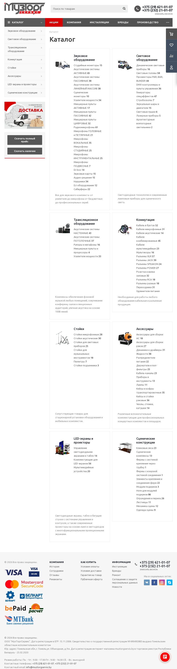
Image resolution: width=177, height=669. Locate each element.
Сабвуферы (82, 189)
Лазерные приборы (148, 115)
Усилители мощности (87, 100)
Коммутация (15, 59)
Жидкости (143, 353)
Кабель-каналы (146, 373)
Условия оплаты (90, 566)
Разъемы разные (147, 283)
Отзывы (54, 575)
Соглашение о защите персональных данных (125, 581)
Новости (117, 586)
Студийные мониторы (88, 65)
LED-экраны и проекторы (22, 84)
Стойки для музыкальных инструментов (83, 354)
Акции (53, 22)
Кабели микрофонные (150, 229)
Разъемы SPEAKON (148, 264)
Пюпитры (80, 361)
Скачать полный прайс (24, 140)
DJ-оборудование (85, 185)
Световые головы (148, 73)
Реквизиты (56, 579)
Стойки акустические (87, 338)
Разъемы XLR (145, 256)
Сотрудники (56, 570)
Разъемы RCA (145, 279)
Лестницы (143, 502)
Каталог (18, 22)
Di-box (79, 169)
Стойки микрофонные (88, 334)
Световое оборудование (22, 39)
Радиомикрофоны (86, 127)
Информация (121, 562)
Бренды (123, 22)
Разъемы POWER (147, 268)
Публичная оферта (91, 579)
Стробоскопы (145, 100)
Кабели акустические (149, 233)
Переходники (145, 287)
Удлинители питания (148, 291)
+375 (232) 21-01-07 (157, 10)
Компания (74, 22)
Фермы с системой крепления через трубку (147, 463)
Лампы (141, 384)
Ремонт (116, 575)
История (54, 566)
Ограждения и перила (150, 498)
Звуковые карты (85, 173)
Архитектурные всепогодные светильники (145, 123)
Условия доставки (91, 570)
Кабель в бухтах (147, 225)
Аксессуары (14, 76)
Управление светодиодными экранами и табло (85, 452)
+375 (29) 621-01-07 (157, 6)
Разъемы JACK (146, 260)
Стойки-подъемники (86, 365)
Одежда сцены (145, 510)
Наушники (81, 181)
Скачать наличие (24, 151)
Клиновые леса (146, 448)
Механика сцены (147, 506)
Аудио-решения (84, 177)
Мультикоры (145, 252)
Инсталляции (99, 22)
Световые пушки (146, 111)
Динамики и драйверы (150, 350)
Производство (148, 22)
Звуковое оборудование (21, 30)
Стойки (12, 67)
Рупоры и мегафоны (87, 244)
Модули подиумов (147, 486)
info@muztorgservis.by (38, 667)
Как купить (88, 562)
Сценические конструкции (22, 92)
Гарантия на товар (91, 575)
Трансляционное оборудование (17, 49)
